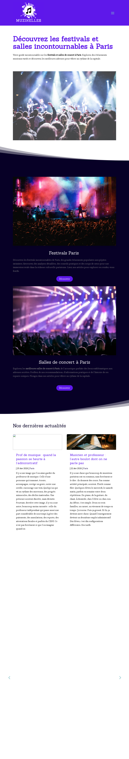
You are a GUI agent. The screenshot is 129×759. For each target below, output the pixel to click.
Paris (32, 468)
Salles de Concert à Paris (27, 746)
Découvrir (64, 279)
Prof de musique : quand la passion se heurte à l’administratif (36, 459)
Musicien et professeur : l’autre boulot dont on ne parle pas (88, 459)
